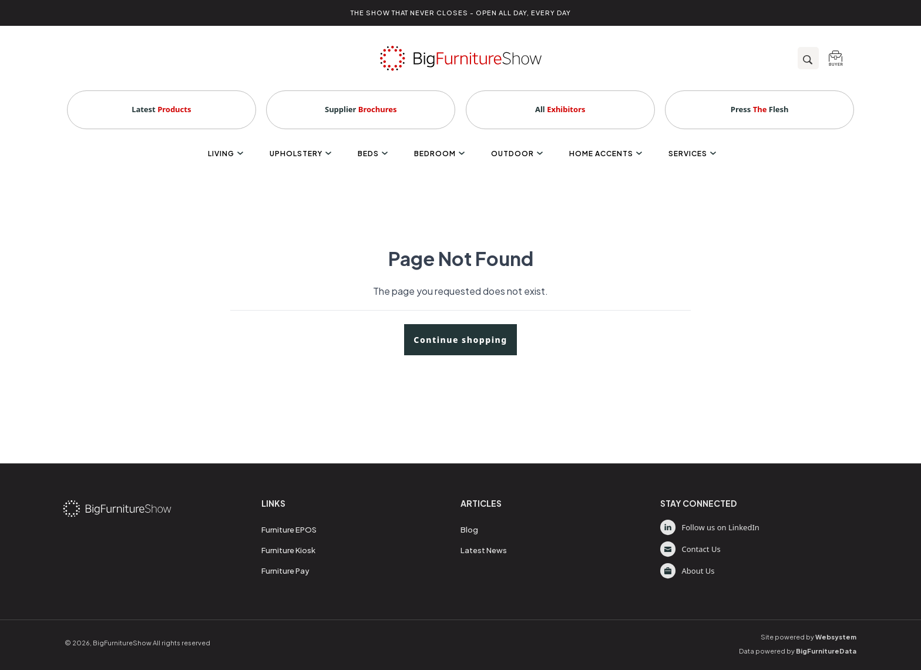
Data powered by (797, 651)
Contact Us (690, 549)
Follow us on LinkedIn (709, 528)
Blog (469, 529)
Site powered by (808, 637)
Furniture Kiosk (288, 550)
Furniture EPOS (289, 529)
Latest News (483, 550)
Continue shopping (460, 339)
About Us (687, 571)
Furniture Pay (285, 570)
